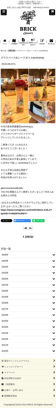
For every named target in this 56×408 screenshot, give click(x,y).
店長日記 (28, 237)
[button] (4, 12)
